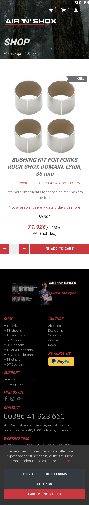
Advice (53, 340)
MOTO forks (12, 340)
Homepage (13, 53)
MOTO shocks (14, 345)
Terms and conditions (19, 379)
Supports (54, 335)
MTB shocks (13, 330)
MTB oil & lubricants (18, 350)
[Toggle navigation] (81, 21)
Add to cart (62, 249)
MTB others (12, 359)
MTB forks (11, 325)
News (52, 345)
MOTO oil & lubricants (19, 354)
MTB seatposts (14, 335)
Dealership (55, 330)
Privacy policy (13, 384)
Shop (31, 53)
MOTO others (13, 364)
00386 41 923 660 (34, 416)
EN (86, 2)
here (70, 461)
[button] (77, 10)
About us (54, 325)
